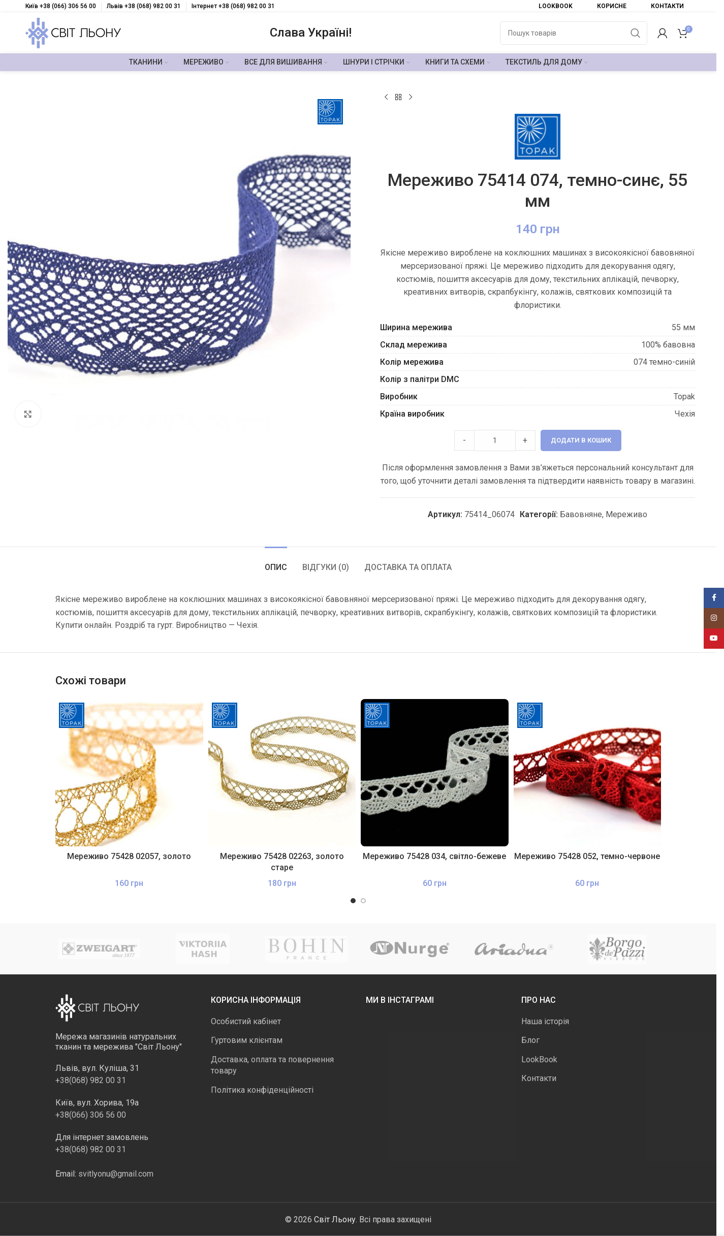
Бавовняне (581, 514)
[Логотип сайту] (73, 32)
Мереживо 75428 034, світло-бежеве (434, 856)
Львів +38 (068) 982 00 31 (144, 6)
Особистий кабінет (246, 1021)
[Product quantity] (494, 440)
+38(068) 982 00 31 (90, 1080)
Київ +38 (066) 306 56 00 (60, 6)
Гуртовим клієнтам (246, 1040)
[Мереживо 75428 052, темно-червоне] (588, 773)
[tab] (276, 562)
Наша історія (545, 1021)
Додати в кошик (580, 440)
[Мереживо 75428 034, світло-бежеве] (435, 773)
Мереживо (626, 514)
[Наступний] (410, 97)
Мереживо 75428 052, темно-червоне (587, 856)
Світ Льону (335, 1219)
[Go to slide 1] (353, 900)
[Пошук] (573, 33)
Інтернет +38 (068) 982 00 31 (233, 6)
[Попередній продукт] (386, 97)
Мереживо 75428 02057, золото (129, 856)
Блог (530, 1040)
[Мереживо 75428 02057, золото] (129, 773)
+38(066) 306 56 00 (90, 1114)
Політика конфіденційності (262, 1089)
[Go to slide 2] (363, 900)
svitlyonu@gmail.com (115, 1173)
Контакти (538, 1078)
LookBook (539, 1059)
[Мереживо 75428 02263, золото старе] (282, 773)
